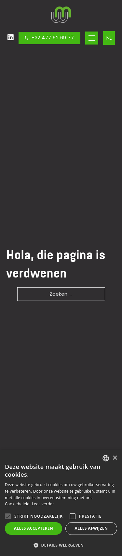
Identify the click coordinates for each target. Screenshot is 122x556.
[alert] (61, 503)
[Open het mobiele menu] (91, 38)
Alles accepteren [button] (33, 528)
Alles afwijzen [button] (91, 528)
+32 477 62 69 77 (49, 37)
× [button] (114, 458)
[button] (61, 545)
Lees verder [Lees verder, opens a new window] (43, 504)
